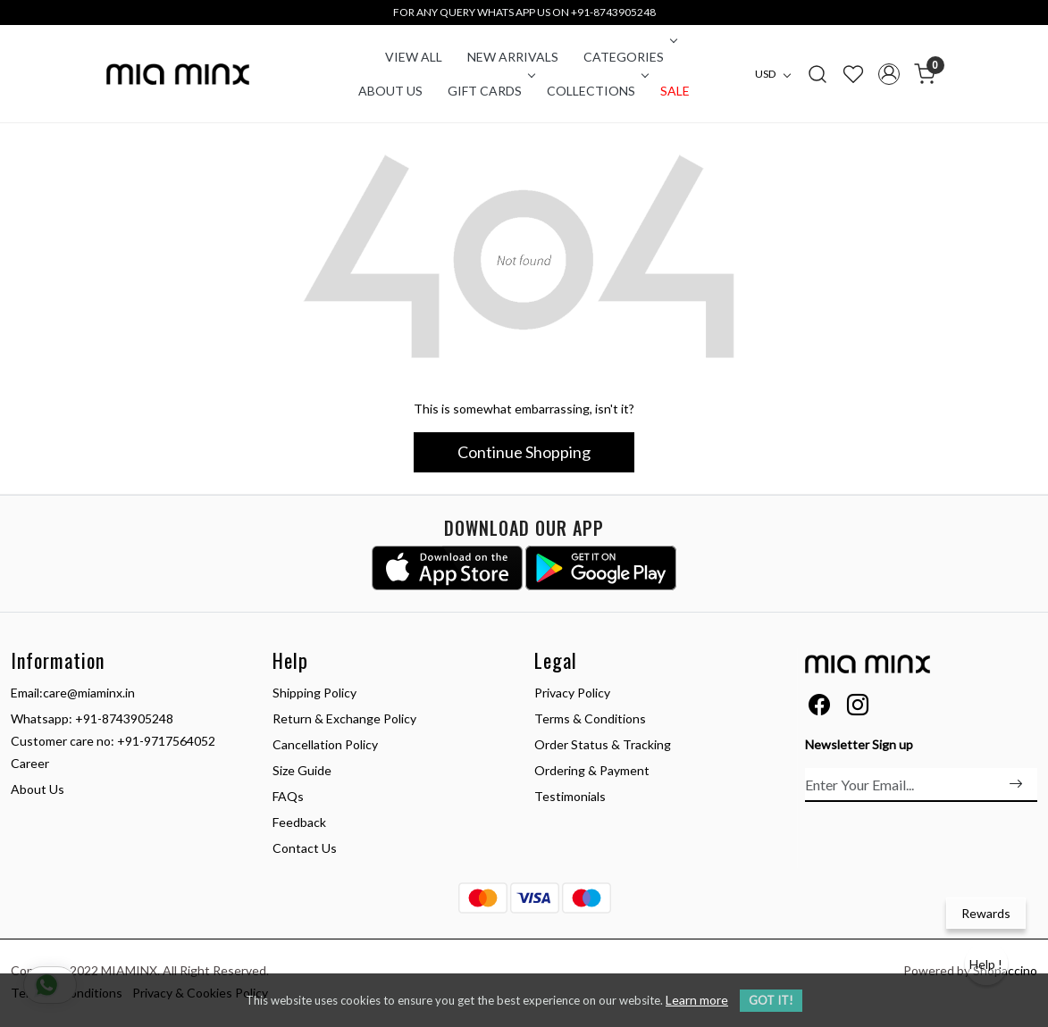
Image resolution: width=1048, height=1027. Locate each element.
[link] (817, 73)
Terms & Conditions (590, 718)
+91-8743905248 (124, 718)
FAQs (288, 796)
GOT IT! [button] (771, 1000)
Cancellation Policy (325, 744)
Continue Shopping (524, 452)
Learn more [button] (697, 999)
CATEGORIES (628, 56)
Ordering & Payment (592, 770)
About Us (390, 90)
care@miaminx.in (89, 692)
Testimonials (570, 796)
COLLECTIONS (596, 90)
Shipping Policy (314, 692)
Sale (675, 90)
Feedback (299, 822)
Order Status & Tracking (602, 744)
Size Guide (301, 770)
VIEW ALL (413, 56)
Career (30, 763)
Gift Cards (490, 90)
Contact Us (304, 848)
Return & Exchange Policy (344, 718)
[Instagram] (857, 708)
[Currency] (777, 74)
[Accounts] (889, 74)
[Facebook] (819, 708)
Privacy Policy (572, 692)
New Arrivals (512, 56)
